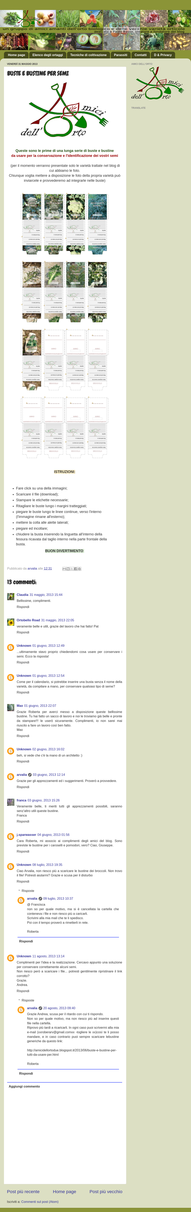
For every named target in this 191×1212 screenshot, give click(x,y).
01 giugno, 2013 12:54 (48, 675)
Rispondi (23, 607)
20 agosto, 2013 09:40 (59, 1008)
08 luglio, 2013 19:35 (47, 864)
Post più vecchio (106, 1191)
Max (20, 705)
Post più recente (23, 1191)
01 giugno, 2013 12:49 (48, 645)
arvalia (22, 774)
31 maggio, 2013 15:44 (45, 594)
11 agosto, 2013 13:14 (48, 956)
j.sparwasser (26, 834)
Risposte (28, 890)
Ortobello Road (28, 620)
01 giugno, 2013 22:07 (40, 705)
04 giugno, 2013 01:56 (53, 834)
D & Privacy (163, 55)
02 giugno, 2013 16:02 (48, 749)
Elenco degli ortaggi (47, 55)
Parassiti (120, 55)
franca (21, 800)
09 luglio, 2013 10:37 (58, 898)
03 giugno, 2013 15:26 (44, 800)
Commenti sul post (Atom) (39, 1201)
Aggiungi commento (24, 1086)
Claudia (22, 594)
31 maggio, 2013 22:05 (57, 620)
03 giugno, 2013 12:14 (49, 774)
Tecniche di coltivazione (88, 55)
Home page (16, 55)
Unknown (24, 645)
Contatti (141, 55)
